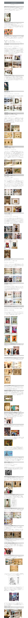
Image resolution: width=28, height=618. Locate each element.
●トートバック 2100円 (11, 411)
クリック (12, 541)
